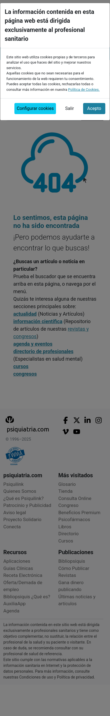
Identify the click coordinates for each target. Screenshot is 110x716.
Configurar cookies (35, 106)
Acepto (94, 106)
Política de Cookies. (84, 87)
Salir (69, 106)
